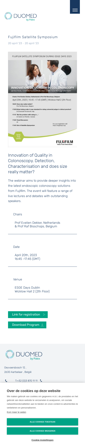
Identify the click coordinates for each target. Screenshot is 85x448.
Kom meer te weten (16, 412)
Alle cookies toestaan (42, 422)
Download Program (25, 325)
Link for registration (26, 314)
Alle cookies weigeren (42, 431)
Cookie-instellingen (42, 440)
